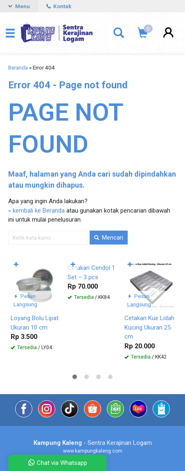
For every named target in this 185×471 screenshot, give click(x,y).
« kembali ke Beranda (36, 210)
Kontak (58, 6)
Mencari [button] (108, 237)
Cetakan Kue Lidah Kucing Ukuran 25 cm (149, 327)
